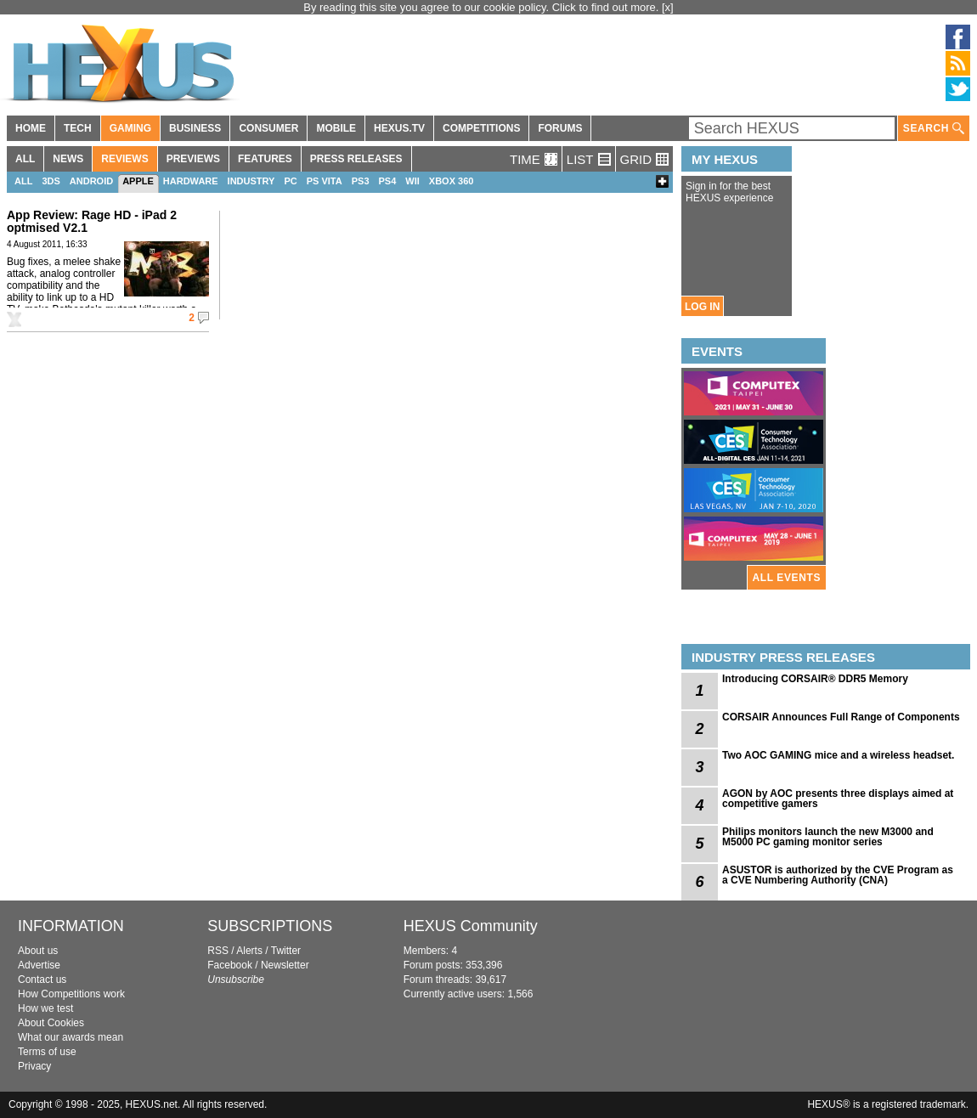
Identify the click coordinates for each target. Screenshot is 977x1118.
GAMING (130, 128)
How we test (45, 1008)
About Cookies (51, 1023)
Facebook (229, 965)
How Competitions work (71, 994)
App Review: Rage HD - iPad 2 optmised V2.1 (92, 221)
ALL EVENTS (787, 578)
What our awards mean (70, 1037)
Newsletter (285, 965)
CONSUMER (268, 128)
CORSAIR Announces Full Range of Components (841, 717)
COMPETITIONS (481, 128)
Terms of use (47, 1052)
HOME (30, 128)
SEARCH (933, 128)
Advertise (39, 965)
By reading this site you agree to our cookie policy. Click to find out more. (482, 7)
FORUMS (560, 128)
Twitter (286, 951)
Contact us (42, 979)
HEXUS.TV (399, 128)
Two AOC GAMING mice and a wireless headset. (838, 755)
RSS (218, 951)
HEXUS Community (471, 926)
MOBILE (336, 128)
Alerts (249, 951)
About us (38, 951)
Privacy (34, 1066)
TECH (78, 128)
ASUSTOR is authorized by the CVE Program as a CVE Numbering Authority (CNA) (837, 875)
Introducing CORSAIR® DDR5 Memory (815, 679)
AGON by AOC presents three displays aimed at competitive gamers (837, 798)
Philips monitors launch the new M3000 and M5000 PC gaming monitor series (828, 837)
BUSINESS (195, 128)
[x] (668, 7)
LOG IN (702, 307)
